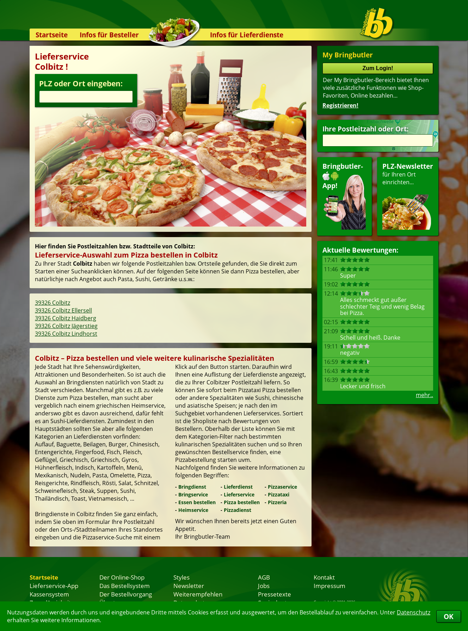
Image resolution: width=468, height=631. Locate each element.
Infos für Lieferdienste (246, 34)
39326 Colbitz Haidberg (65, 318)
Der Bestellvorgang (125, 594)
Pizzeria (277, 502)
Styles (181, 577)
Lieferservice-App (54, 585)
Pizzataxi (278, 494)
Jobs (264, 585)
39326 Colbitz (52, 303)
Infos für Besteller (109, 34)
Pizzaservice (282, 486)
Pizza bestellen (242, 502)
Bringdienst (192, 486)
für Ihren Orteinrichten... (407, 196)
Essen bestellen (197, 502)
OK (449, 616)
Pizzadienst (237, 510)
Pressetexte (274, 594)
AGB (264, 577)
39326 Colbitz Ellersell (63, 310)
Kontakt (324, 577)
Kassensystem (49, 594)
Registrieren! (340, 105)
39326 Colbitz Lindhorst (66, 334)
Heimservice (193, 510)
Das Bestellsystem (124, 585)
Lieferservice (239, 494)
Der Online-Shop (121, 577)
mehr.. (424, 395)
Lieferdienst (238, 486)
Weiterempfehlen (197, 594)
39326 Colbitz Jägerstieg (66, 326)
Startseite (52, 34)
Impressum (329, 585)
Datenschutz (413, 612)
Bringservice (193, 494)
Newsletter (188, 585)
